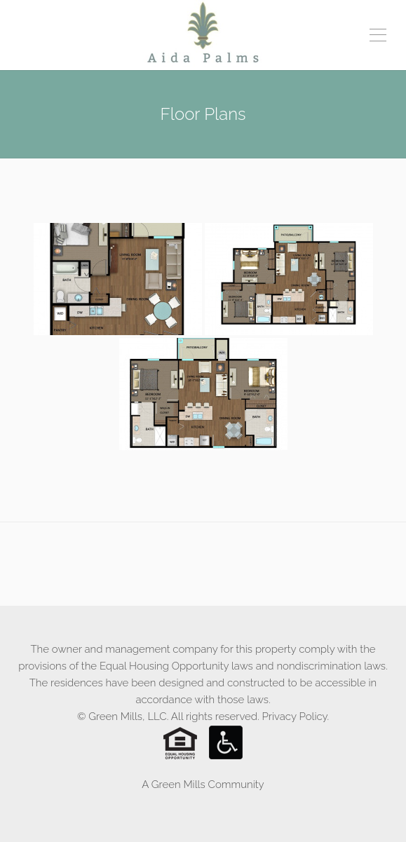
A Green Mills (173, 784)
